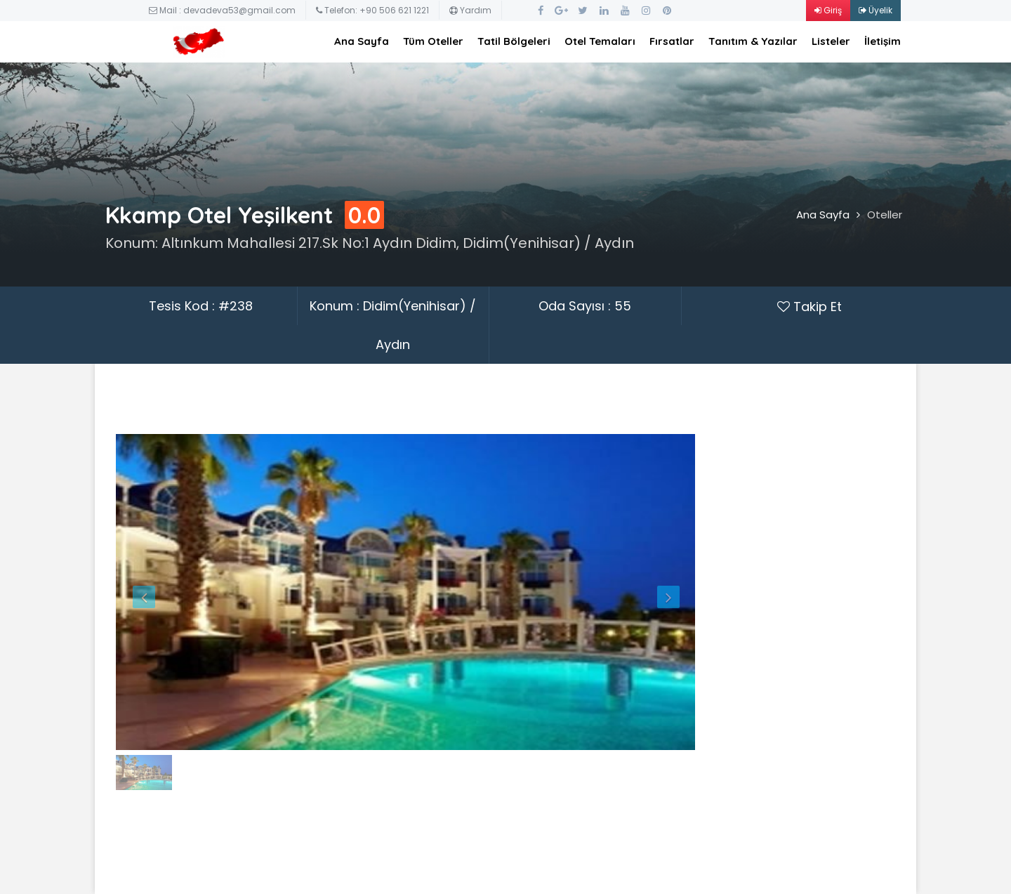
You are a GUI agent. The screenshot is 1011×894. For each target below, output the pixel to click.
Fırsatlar (671, 41)
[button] (159, 592)
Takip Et (809, 306)
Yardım (470, 10)
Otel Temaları (599, 41)
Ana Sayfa (361, 41)
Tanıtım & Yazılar (753, 41)
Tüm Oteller (433, 41)
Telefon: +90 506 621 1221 (372, 10)
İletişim (882, 41)
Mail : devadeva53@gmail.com (222, 10)
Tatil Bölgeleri (513, 41)
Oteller (884, 214)
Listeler (831, 41)
